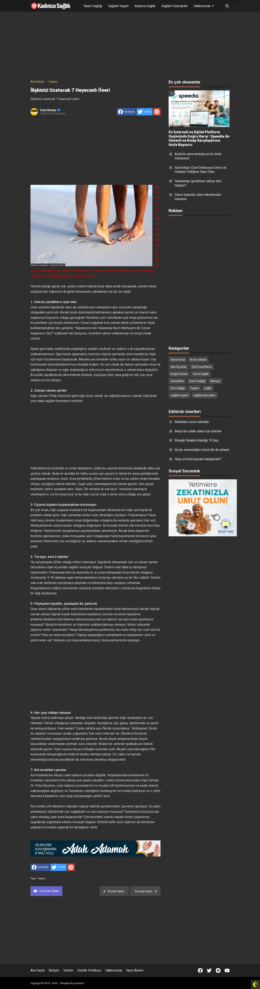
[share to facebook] (126, 111)
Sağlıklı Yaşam (118, 6)
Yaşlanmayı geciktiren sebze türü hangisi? (198, 183)
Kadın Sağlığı (93, 6)
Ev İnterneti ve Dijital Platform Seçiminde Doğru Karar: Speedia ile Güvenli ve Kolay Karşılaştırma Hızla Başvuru (199, 138)
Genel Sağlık (201, 374)
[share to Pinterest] (156, 111)
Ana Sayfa (37, 970)
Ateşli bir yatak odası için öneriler (198, 431)
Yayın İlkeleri (135, 970)
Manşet (215, 381)
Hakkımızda (113, 970)
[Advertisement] (130, 46)
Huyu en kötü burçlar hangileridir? (198, 459)
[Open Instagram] (218, 970)
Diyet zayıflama (202, 366)
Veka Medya (50, 110)
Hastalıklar (177, 381)
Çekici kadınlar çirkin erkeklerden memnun (198, 197)
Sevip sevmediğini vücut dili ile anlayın (202, 450)
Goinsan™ (79, 983)
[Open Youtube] (227, 970)
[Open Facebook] (200, 970)
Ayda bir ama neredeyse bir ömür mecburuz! (198, 156)
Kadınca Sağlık (145, 6)
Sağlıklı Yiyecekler (174, 6)
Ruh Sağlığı (178, 388)
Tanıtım (68, 970)
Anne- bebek (198, 359)
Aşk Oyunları (179, 366)
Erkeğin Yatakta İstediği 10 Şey (197, 440)
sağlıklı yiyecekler (205, 395)
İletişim (54, 970)
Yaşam (41, 878)
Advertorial (178, 359)
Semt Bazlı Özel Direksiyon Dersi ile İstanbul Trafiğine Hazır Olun (200, 170)
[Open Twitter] (209, 970)
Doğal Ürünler (179, 374)
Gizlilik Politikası (89, 970)
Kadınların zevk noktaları (192, 422)
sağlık (207, 388)
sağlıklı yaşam (179, 395)
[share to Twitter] (144, 111)
